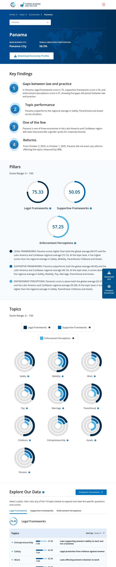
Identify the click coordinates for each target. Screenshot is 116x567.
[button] (30, 22)
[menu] (104, 4)
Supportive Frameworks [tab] (41, 511)
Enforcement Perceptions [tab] (69, 511)
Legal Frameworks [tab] (18, 511)
